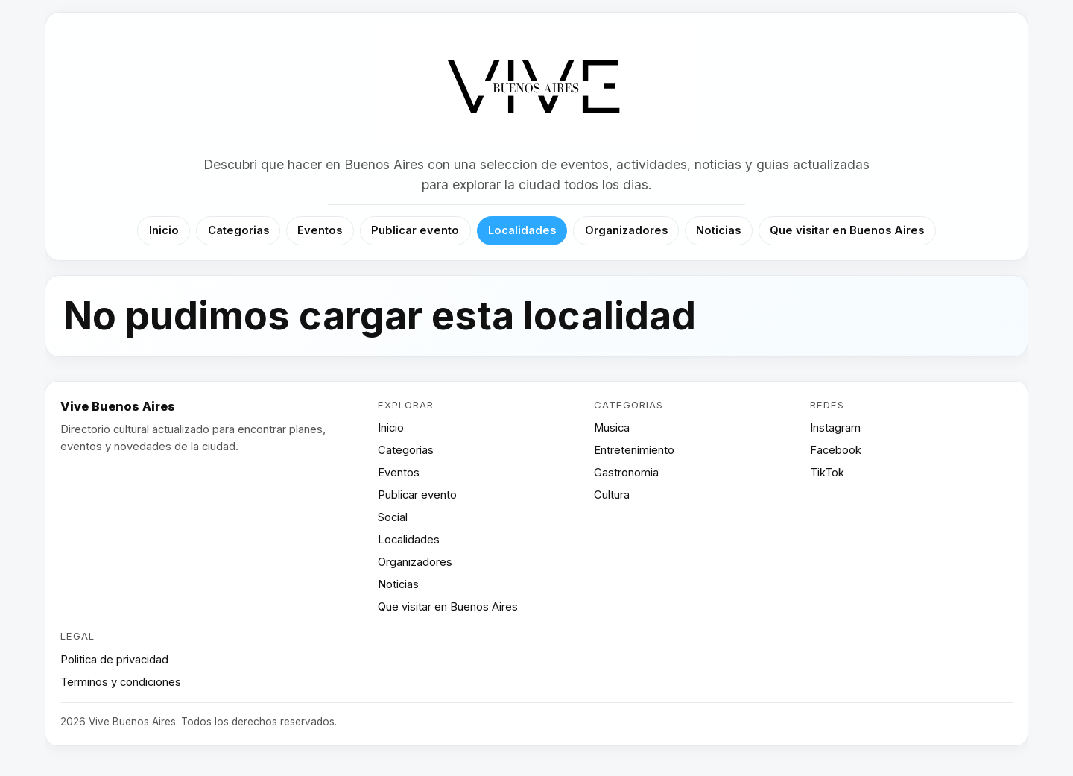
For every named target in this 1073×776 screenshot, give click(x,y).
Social (393, 517)
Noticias (718, 230)
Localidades (522, 230)
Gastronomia (626, 472)
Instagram (835, 428)
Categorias (238, 230)
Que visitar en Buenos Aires (847, 230)
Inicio (164, 230)
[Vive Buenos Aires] (537, 87)
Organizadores (626, 230)
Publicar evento (415, 230)
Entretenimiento (634, 450)
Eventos (319, 230)
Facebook (835, 450)
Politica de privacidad (114, 659)
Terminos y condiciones (120, 682)
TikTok (827, 472)
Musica (612, 428)
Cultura (612, 495)
